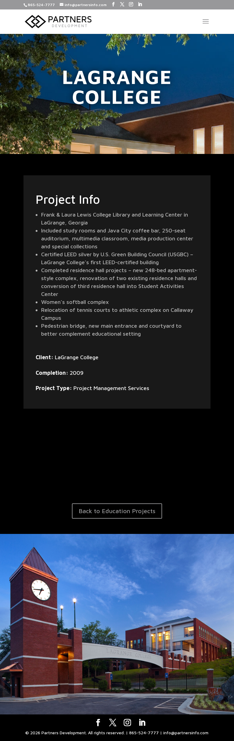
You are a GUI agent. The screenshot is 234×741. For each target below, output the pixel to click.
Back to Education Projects (117, 510)
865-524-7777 (41, 4)
